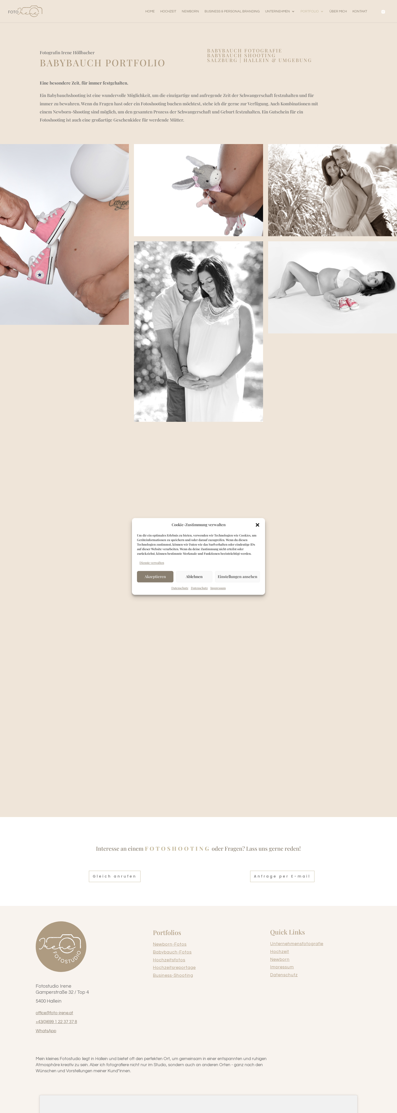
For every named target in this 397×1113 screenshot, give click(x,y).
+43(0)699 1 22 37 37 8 (56, 1022)
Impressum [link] (218, 588)
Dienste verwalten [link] (152, 563)
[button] (257, 524)
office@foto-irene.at (54, 1013)
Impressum (282, 967)
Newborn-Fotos (170, 944)
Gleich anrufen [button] (114, 876)
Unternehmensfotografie (296, 944)
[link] (25, 11)
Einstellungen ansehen (237, 576)
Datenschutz (284, 975)
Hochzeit (279, 951)
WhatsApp (46, 1031)
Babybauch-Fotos (172, 952)
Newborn (280, 959)
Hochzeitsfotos (169, 960)
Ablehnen (194, 576)
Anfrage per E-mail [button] (282, 876)
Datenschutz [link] (179, 588)
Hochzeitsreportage (174, 967)
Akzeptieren (155, 576)
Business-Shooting (173, 975)
